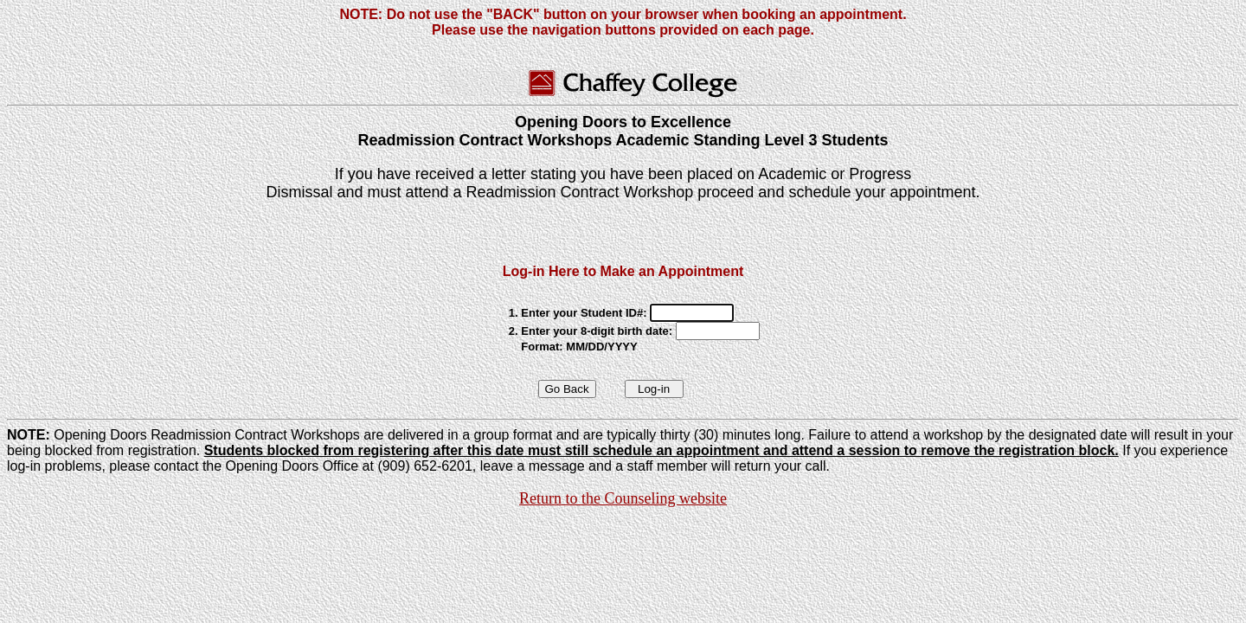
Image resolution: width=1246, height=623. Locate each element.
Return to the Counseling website (623, 498)
